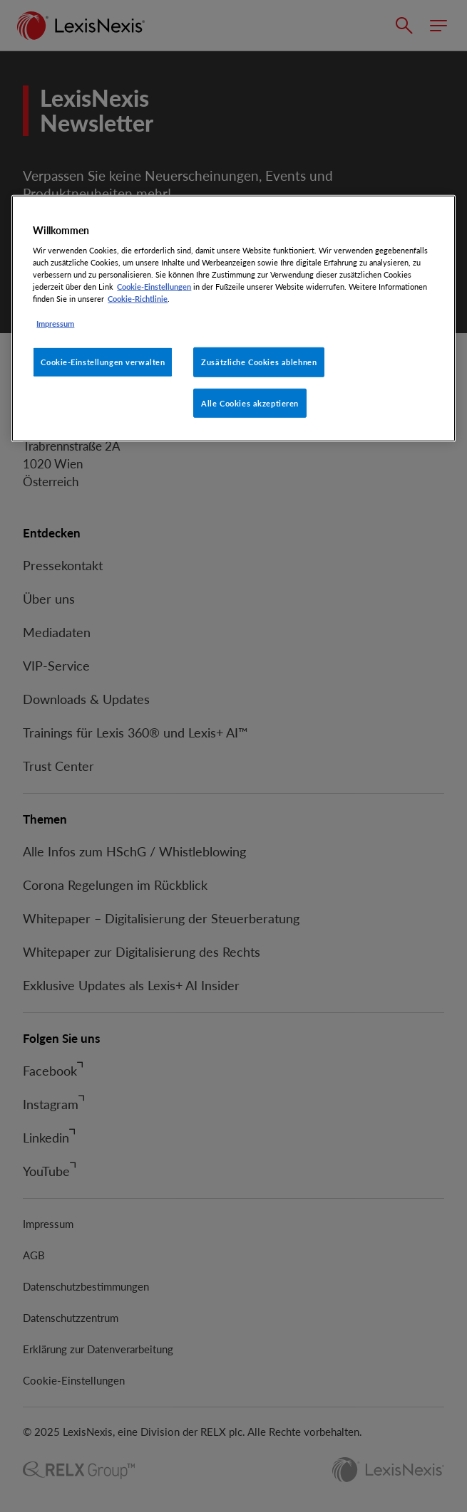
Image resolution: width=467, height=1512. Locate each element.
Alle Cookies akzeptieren (250, 402)
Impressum (55, 322)
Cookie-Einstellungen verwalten (103, 361)
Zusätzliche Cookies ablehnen (259, 361)
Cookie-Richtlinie (138, 298)
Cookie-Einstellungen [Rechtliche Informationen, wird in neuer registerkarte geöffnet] (154, 286)
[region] (233, 318)
